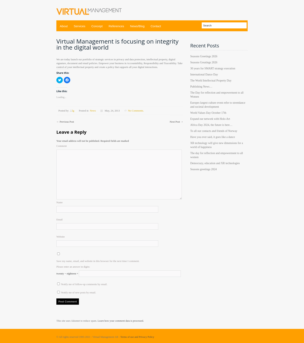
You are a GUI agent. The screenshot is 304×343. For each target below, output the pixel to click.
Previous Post (65, 121)
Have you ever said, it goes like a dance (212, 137)
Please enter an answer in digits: (73, 266)
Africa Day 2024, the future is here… (211, 124)
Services (79, 26)
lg (73, 110)
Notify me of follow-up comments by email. (84, 284)
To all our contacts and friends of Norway (213, 130)
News (93, 110)
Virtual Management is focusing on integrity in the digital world (117, 44)
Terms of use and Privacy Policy (137, 336)
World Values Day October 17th (208, 112)
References (116, 26)
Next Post (176, 121)
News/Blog (137, 26)
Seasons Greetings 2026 (203, 56)
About (64, 26)
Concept (97, 26)
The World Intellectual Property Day (211, 80)
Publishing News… (201, 86)
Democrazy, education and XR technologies (215, 163)
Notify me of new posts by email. (78, 292)
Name (59, 202)
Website (60, 236)
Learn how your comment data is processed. (121, 320)
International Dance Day (204, 74)
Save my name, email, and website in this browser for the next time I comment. (98, 261)
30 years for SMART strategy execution (212, 68)
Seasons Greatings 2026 (203, 62)
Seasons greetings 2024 (203, 169)
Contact (156, 26)
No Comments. (136, 110)
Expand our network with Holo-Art (210, 118)
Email (59, 219)
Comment (61, 145)
